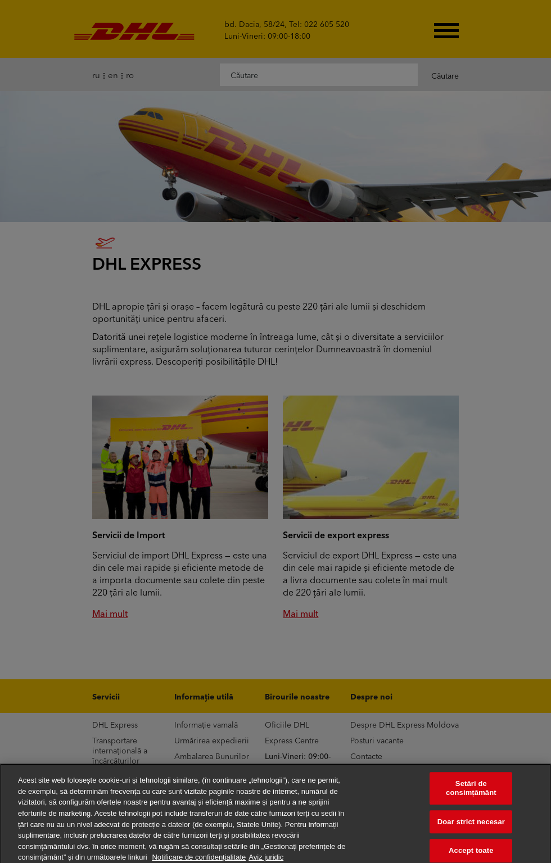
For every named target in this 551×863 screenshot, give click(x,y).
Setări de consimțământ (471, 792)
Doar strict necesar (471, 825)
